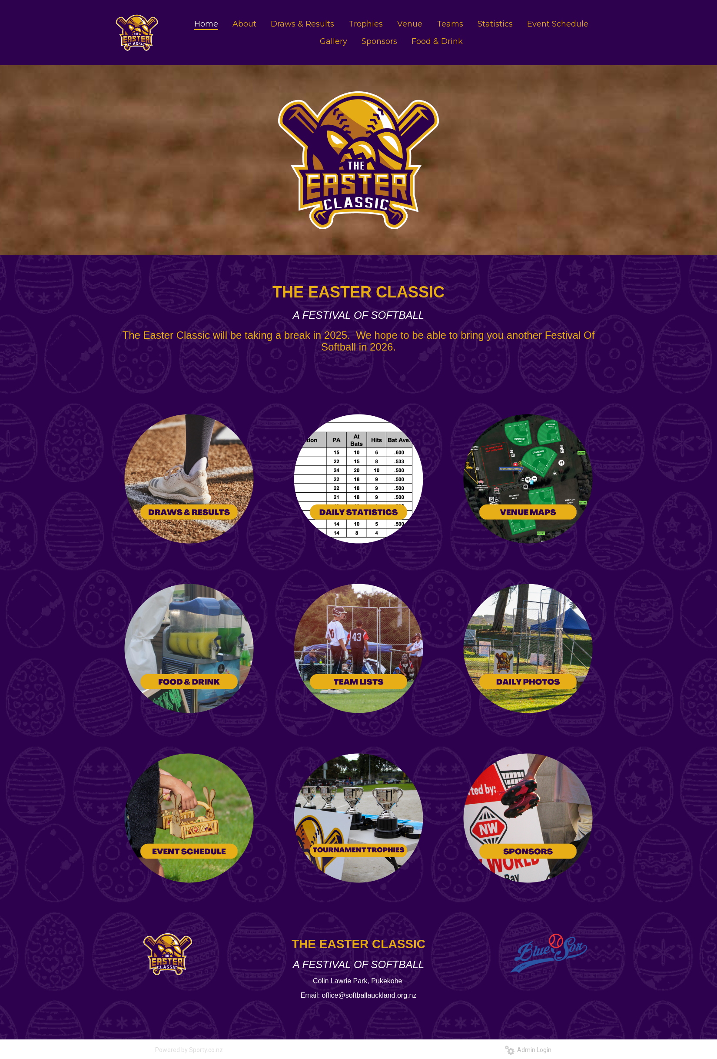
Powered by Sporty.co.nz (189, 1049)
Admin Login (528, 1049)
